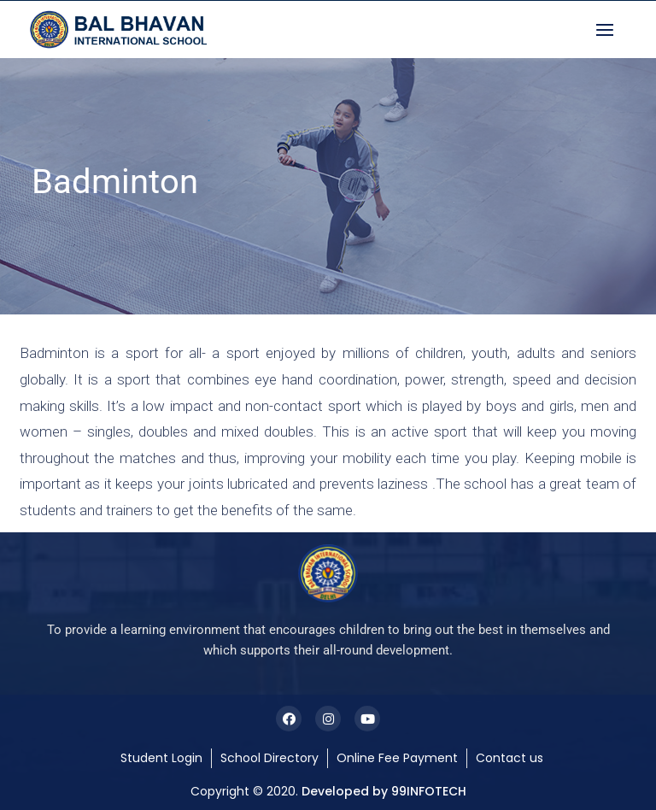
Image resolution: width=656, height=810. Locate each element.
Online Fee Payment (397, 757)
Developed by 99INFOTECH (384, 791)
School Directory (269, 757)
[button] (609, 29)
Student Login (161, 757)
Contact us (509, 757)
